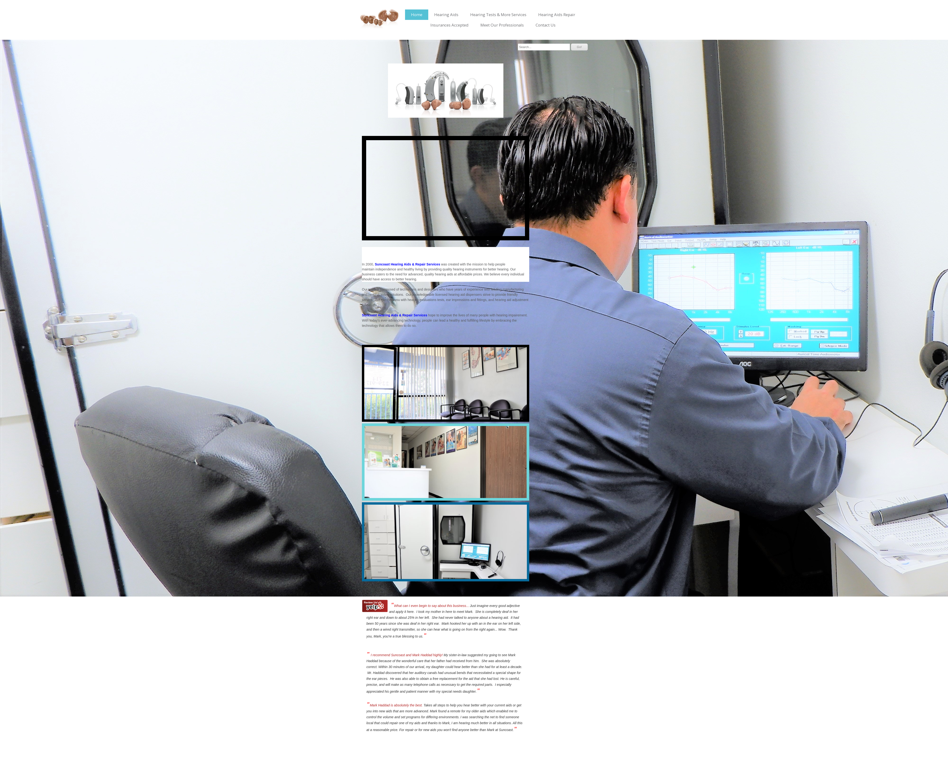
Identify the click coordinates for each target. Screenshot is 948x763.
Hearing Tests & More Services (498, 14)
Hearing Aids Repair (556, 14)
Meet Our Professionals (502, 25)
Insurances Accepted (449, 25)
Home (416, 14)
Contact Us (546, 25)
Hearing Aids (446, 14)
